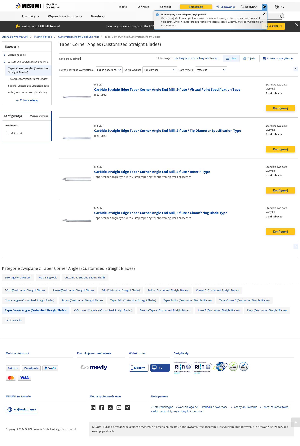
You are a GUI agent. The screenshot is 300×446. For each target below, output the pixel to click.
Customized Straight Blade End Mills (78, 36)
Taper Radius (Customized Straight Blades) (188, 300)
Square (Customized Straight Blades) (29, 85)
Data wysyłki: (186, 70)
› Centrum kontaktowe (274, 407)
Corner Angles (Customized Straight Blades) (29, 300)
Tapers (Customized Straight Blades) (82, 300)
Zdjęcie (251, 58)
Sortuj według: (133, 70)
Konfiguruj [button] (280, 108)
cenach (215, 58)
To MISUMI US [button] (273, 26)
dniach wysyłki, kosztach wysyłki (191, 58)
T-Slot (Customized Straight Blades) (28, 79)
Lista (233, 58)
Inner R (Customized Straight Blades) (219, 310)
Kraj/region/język (25, 409)
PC (157, 367)
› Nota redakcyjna (162, 407)
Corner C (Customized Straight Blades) (217, 290)
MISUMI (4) (17, 133)
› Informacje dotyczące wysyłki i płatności (177, 411)
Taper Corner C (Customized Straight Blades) (244, 300)
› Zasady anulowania (244, 407)
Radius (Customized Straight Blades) (168, 290)
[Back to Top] (295, 422)
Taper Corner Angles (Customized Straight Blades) (28, 70)
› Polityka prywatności (214, 407)
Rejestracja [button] (196, 7)
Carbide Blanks (13, 320)
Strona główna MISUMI (15, 36)
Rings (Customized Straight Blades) (267, 310)
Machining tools (43, 36)
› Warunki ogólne (187, 407)
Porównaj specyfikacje (280, 58)
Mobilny (138, 367)
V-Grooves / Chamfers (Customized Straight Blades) (103, 310)
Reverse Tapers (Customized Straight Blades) (165, 310)
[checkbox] (27, 133)
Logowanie (225, 7)
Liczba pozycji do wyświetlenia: (76, 70)
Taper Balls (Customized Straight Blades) (133, 300)
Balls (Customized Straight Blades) (27, 92)
